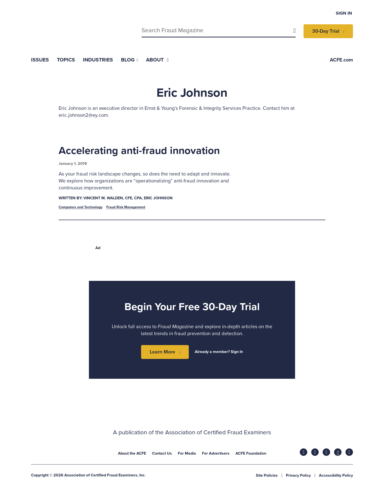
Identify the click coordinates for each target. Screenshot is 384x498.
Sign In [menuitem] (344, 13)
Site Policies (267, 475)
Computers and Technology (80, 207)
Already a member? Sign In (219, 351)
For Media (187, 453)
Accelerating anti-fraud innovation (139, 150)
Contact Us (162, 453)
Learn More (162, 352)
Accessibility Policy (336, 475)
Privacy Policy (298, 475)
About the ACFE (132, 453)
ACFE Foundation (250, 453)
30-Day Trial (325, 31)
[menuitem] (40, 59)
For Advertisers (216, 453)
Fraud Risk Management (125, 207)
